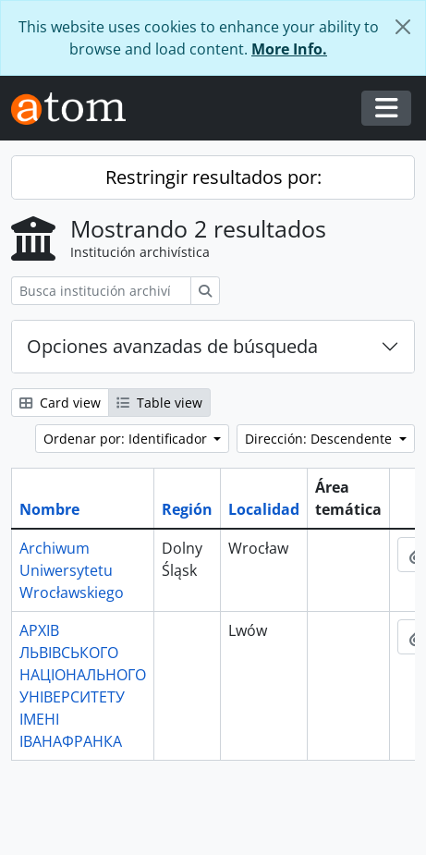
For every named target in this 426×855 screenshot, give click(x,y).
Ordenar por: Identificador (127, 438)
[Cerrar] (403, 27)
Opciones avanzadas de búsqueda (172, 346)
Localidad (263, 509)
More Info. (289, 49)
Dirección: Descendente (320, 438)
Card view (60, 402)
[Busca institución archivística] (101, 290)
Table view (159, 402)
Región (187, 509)
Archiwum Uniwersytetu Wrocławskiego (71, 570)
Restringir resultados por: (213, 177)
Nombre (49, 509)
